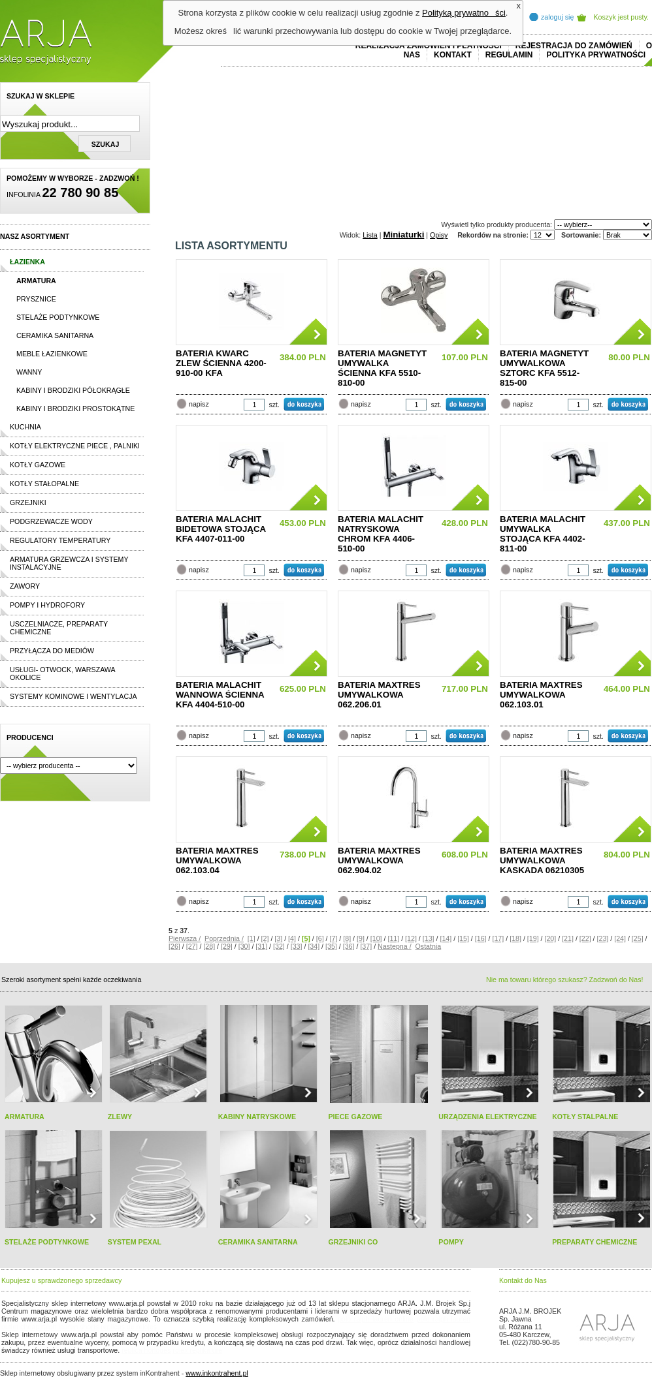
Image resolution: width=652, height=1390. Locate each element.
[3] (278, 938)
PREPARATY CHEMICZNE (594, 1242)
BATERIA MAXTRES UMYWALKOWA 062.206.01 (379, 694)
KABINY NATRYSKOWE (257, 1116)
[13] (428, 938)
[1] (251, 938)
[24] (620, 938)
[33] (296, 946)
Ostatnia (429, 946)
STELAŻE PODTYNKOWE (47, 1242)
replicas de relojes (129, 1327)
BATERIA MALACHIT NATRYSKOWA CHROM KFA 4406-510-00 (380, 533)
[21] (568, 938)
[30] (244, 946)
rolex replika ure (197, 1350)
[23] (603, 938)
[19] (533, 938)
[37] (366, 946)
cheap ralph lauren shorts (59, 1327)
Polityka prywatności (595, 54)
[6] (320, 938)
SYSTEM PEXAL (134, 1242)
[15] (463, 938)
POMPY (451, 1242)
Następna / (395, 946)
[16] (481, 938)
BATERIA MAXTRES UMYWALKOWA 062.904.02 (379, 860)
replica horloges (146, 1350)
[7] (334, 938)
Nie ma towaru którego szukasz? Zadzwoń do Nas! (564, 979)
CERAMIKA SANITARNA (258, 1242)
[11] (393, 938)
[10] (376, 938)
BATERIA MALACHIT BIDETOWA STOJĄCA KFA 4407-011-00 (221, 529)
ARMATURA (24, 1116)
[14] (445, 938)
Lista (370, 235)
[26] (174, 946)
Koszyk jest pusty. (621, 17)
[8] (347, 938)
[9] (361, 938)
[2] (265, 938)
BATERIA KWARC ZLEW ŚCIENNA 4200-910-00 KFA (221, 363)
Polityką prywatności (464, 13)
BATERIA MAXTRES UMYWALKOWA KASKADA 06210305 (542, 860)
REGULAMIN (509, 54)
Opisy (439, 235)
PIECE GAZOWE (355, 1116)
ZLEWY (120, 1116)
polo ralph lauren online (376, 1319)
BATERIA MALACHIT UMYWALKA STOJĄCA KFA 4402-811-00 (542, 533)
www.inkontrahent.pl (217, 1373)
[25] (638, 938)
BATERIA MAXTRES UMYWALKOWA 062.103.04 (217, 860)
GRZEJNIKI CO (353, 1242)
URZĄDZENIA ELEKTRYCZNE (487, 1116)
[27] (192, 946)
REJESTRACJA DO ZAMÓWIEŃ (573, 45)
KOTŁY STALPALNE (585, 1116)
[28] (209, 946)
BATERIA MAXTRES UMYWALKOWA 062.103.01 (541, 694)
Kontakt (453, 54)
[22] (585, 938)
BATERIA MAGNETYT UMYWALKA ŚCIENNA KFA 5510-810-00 (382, 368)
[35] (331, 946)
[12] (411, 938)
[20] (550, 938)
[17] (498, 938)
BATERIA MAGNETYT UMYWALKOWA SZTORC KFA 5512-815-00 (544, 368)
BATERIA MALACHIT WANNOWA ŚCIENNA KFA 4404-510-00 (220, 694)
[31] (261, 946)
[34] (313, 946)
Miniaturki (403, 234)
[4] (292, 938)
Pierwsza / (185, 938)
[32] (279, 946)
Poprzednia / (224, 938)
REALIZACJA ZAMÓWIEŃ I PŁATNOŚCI (428, 45)
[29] (227, 946)
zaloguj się (557, 17)
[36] (349, 946)
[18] (515, 938)
